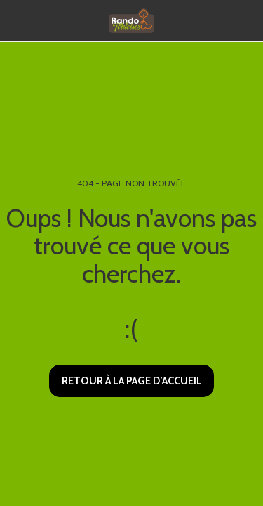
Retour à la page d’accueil (132, 381)
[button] (15, 20)
